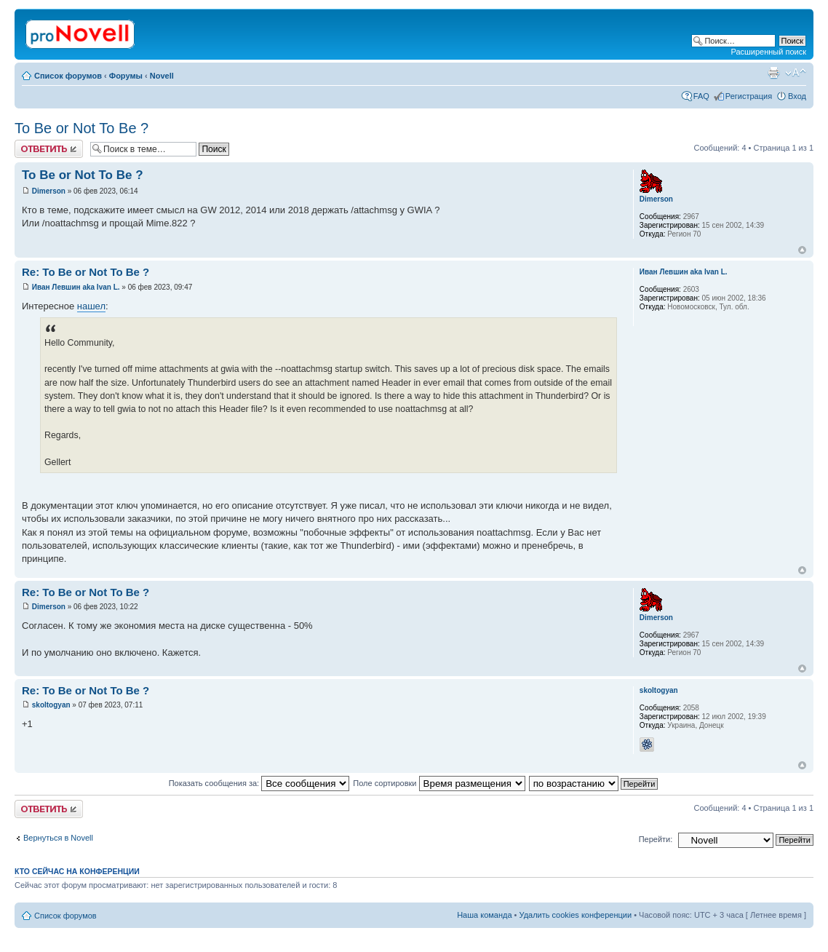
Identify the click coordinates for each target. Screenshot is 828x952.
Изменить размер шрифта (795, 72)
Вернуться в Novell (58, 837)
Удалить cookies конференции (576, 915)
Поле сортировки (439, 783)
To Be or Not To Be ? (81, 128)
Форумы (126, 75)
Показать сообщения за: (259, 783)
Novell (162, 75)
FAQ (701, 96)
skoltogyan (51, 705)
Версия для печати (773, 72)
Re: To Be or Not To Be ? (85, 272)
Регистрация (748, 96)
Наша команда (484, 915)
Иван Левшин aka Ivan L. (76, 287)
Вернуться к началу (802, 250)
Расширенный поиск (768, 51)
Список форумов (68, 75)
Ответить (49, 149)
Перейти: (656, 839)
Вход (797, 96)
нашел (91, 306)
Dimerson (48, 191)
